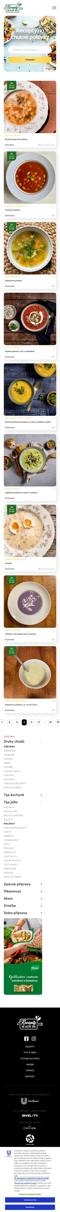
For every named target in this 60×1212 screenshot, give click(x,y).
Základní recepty (16, 827)
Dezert (8, 759)
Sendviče (10, 852)
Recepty (30, 1046)
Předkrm (9, 750)
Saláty (8, 819)
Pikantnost (12, 891)
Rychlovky (11, 811)
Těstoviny (10, 864)
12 (51, 722)
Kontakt (30, 1076)
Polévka (9, 779)
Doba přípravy (15, 913)
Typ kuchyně (14, 795)
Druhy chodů (14, 741)
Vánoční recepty (15, 783)
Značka (10, 905)
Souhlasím (30, 1207)
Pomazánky (11, 840)
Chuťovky (10, 856)
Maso (8, 898)
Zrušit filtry (9, 736)
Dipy (7, 844)
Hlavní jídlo (12, 771)
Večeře (8, 767)
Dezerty (9, 807)
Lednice (30, 1070)
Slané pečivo (12, 860)
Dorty (8, 832)
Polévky (9, 823)
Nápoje (9, 872)
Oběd (7, 763)
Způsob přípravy (17, 884)
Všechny (9, 746)
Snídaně (9, 755)
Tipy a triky (30, 1052)
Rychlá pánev (13, 787)
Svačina (9, 775)
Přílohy (9, 848)
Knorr (30, 1064)
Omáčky (9, 836)
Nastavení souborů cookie (25, 1183)
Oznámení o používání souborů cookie (32, 1178)
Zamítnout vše (30, 1200)
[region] (30, 1179)
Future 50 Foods (30, 1058)
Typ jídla (11, 802)
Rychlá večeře (13, 815)
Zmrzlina (10, 868)
